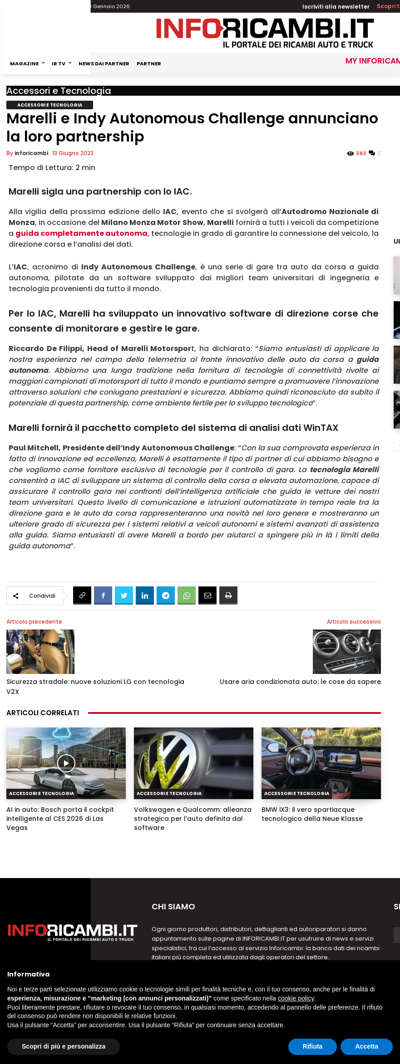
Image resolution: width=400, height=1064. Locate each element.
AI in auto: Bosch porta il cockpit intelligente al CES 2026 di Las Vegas (60, 818)
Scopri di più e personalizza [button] (63, 1046)
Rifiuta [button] (313, 1046)
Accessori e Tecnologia (58, 90)
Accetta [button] (366, 1046)
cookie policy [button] (296, 998)
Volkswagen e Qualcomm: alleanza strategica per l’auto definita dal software (193, 818)
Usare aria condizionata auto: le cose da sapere (300, 681)
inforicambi (31, 153)
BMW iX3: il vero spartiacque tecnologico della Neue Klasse (312, 814)
